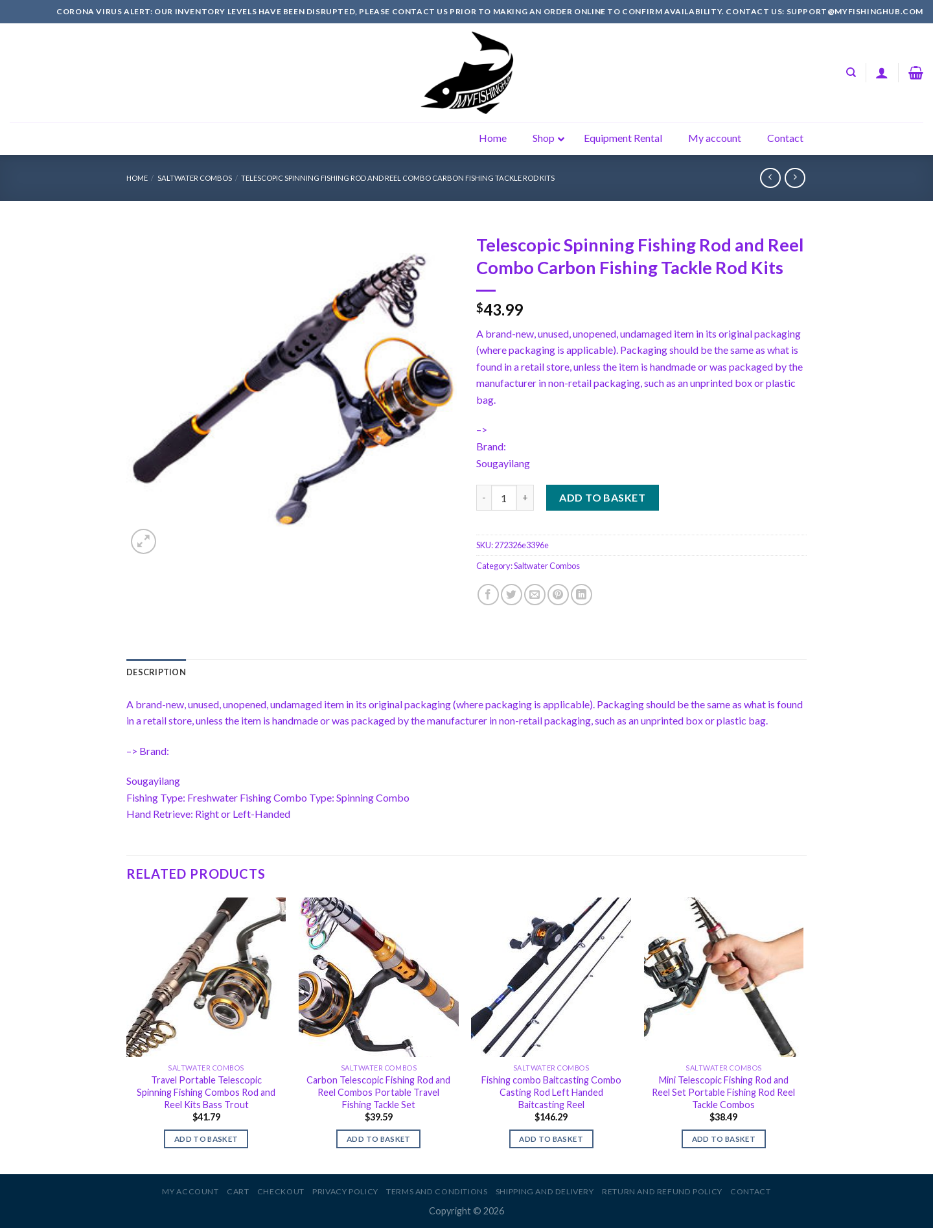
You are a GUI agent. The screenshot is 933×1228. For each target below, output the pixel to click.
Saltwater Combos (194, 178)
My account (190, 1191)
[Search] (851, 72)
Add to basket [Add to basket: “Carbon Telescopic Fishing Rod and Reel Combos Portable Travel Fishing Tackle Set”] (379, 1139)
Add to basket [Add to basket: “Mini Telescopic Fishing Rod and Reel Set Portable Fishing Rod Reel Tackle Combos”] (724, 1139)
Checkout (281, 1191)
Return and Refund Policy (662, 1191)
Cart (238, 1191)
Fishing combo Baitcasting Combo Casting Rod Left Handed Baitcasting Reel (551, 1091)
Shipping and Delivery (545, 1191)
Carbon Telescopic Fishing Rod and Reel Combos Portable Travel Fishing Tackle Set (378, 1091)
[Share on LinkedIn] (581, 594)
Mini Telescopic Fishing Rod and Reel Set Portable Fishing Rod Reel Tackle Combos (723, 1091)
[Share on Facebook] (488, 594)
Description (156, 672)
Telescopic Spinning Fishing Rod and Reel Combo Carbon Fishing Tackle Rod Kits (398, 178)
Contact (750, 1191)
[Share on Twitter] (511, 594)
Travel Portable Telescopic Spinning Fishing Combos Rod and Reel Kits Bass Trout (206, 1091)
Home (137, 178)
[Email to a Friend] (535, 594)
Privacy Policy (345, 1191)
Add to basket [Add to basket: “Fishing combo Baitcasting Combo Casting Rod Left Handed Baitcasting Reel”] (551, 1139)
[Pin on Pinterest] (558, 594)
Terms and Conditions (436, 1191)
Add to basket (602, 497)
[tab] (156, 672)
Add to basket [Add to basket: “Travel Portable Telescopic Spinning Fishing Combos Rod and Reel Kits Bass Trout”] (206, 1139)
